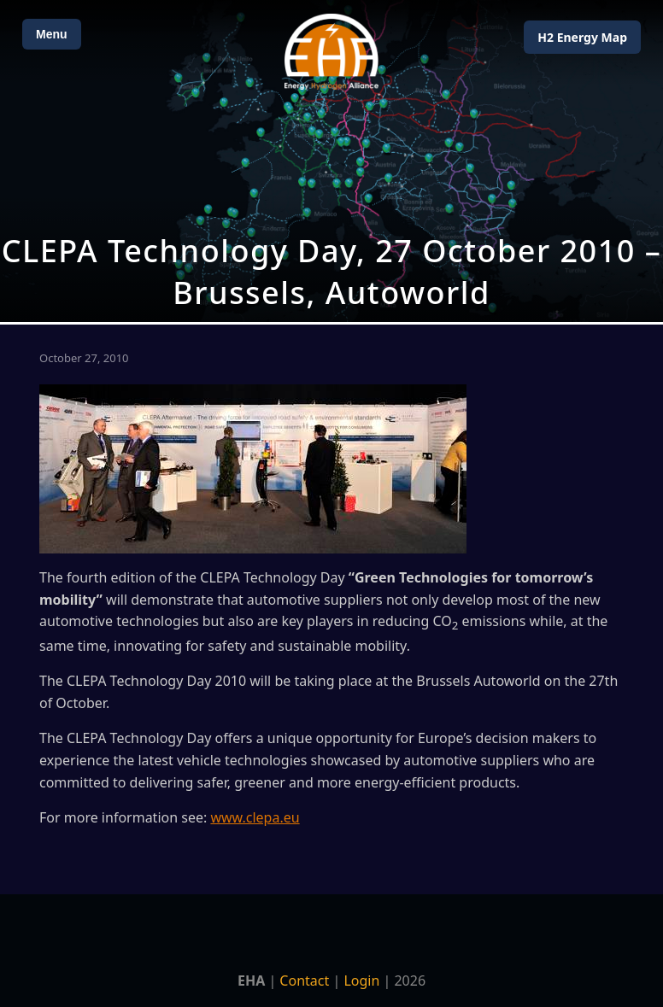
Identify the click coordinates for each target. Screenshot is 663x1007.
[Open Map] (331, 161)
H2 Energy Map (582, 37)
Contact (304, 980)
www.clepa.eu (254, 817)
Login (361, 980)
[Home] (331, 52)
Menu (51, 34)
